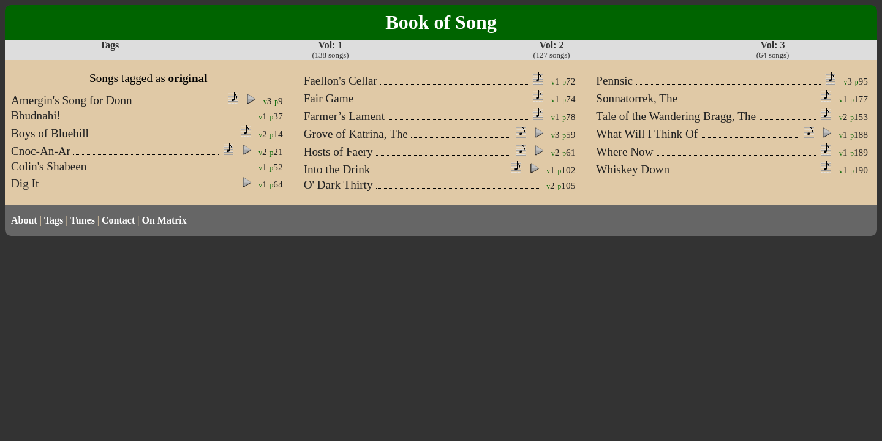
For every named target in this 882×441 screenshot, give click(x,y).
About (24, 220)
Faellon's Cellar (340, 80)
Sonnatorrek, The (636, 98)
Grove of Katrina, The (356, 133)
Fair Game (329, 98)
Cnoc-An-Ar (40, 151)
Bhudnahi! (36, 115)
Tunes (82, 220)
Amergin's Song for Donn (71, 100)
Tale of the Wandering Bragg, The (676, 116)
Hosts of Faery (338, 151)
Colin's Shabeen (48, 166)
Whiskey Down (632, 169)
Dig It (25, 183)
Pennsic (614, 80)
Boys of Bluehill (50, 133)
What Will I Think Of (647, 133)
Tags (53, 220)
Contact (118, 220)
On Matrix (163, 220)
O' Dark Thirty (338, 184)
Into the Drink (337, 169)
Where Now (624, 151)
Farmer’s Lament (344, 116)
